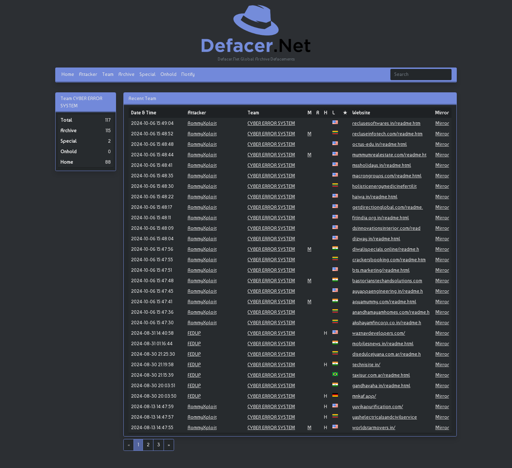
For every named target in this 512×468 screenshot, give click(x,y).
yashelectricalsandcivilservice (384, 417)
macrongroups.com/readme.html (386, 175)
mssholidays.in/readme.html (381, 165)
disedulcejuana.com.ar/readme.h (386, 354)
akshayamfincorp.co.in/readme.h (386, 322)
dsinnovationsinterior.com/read (386, 228)
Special (147, 74)
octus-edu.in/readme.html (379, 144)
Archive (126, 74)
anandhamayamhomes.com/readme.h (391, 312)
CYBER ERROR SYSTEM (271, 123)
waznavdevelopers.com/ (378, 333)
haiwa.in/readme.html (374, 196)
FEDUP (194, 333)
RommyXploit (202, 123)
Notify (188, 74)
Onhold (168, 74)
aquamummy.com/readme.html (384, 301)
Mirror (442, 123)
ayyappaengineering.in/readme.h (387, 291)
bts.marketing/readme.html (381, 270)
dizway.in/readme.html (376, 238)
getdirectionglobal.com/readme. (387, 207)
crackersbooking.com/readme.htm (389, 259)
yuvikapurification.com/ (377, 406)
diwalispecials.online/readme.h (385, 249)
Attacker (88, 74)
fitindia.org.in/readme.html (380, 217)
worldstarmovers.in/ (373, 427)
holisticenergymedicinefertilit (384, 186)
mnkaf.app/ (364, 396)
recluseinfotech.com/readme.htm (387, 133)
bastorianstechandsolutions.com (387, 280)
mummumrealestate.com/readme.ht (389, 154)
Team (108, 74)
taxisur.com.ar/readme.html (381, 375)
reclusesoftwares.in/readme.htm (386, 123)
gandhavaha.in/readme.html (381, 385)
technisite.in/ (366, 364)
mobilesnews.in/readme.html (382, 343)
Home (68, 74)
